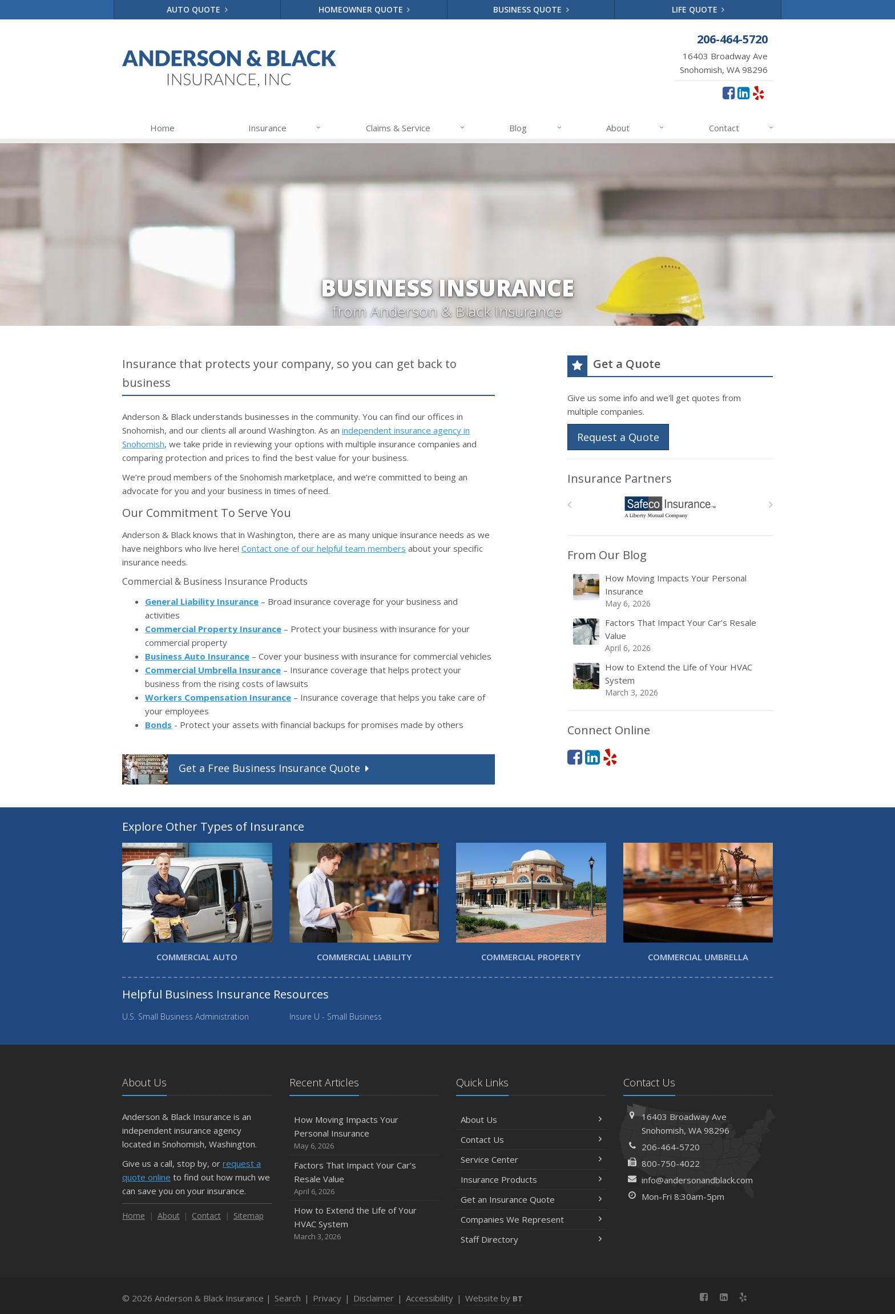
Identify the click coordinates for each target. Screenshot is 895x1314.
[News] (763, 1297)
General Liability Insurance (202, 601)
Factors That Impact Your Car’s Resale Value (671, 635)
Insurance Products (531, 1179)
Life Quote (698, 9)
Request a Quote (618, 437)
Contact (742, 128)
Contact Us (531, 1139)
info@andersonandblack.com (697, 1180)
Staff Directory (531, 1239)
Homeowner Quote (364, 9)
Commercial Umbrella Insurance (213, 670)
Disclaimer (373, 1298)
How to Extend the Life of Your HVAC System (671, 679)
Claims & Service (416, 128)
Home (162, 128)
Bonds (158, 724)
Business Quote (531, 9)
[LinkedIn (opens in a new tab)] (743, 92)
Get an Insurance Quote (531, 1199)
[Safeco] (670, 507)
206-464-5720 (671, 1147)
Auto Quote (197, 9)
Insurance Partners (619, 478)
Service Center (531, 1159)
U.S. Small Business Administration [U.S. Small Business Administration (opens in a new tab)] (185, 1016)
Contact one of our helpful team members (323, 548)
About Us (531, 1119)
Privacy (327, 1298)
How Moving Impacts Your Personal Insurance (671, 590)
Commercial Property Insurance (213, 628)
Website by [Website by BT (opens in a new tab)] (494, 1298)
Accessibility (429, 1298)
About (635, 128)
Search (288, 1298)
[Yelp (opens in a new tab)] (758, 92)
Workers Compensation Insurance (218, 697)
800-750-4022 (671, 1163)
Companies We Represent (531, 1219)
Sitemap (248, 1215)
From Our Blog (607, 555)
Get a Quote (247, 769)
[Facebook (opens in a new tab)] (729, 92)
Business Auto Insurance (197, 656)
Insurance (285, 128)
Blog (535, 128)
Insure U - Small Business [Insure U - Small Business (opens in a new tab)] (335, 1016)
